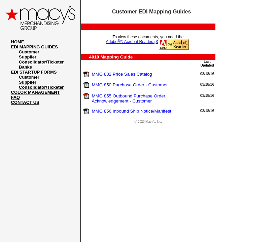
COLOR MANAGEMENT (35, 92)
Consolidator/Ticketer (41, 62)
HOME (17, 41)
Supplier (27, 56)
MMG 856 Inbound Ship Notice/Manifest (131, 111)
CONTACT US (25, 102)
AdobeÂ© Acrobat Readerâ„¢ (132, 41)
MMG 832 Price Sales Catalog (122, 74)
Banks (25, 67)
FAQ (15, 97)
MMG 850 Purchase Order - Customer (130, 84)
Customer (29, 51)
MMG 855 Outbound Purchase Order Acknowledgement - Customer (128, 98)
